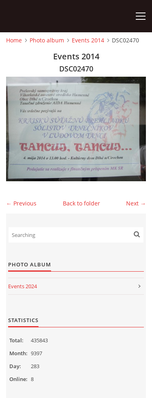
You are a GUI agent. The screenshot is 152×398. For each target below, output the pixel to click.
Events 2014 (88, 40)
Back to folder (81, 203)
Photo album (47, 40)
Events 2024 (22, 286)
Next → (136, 203)
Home (14, 40)
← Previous (21, 203)
